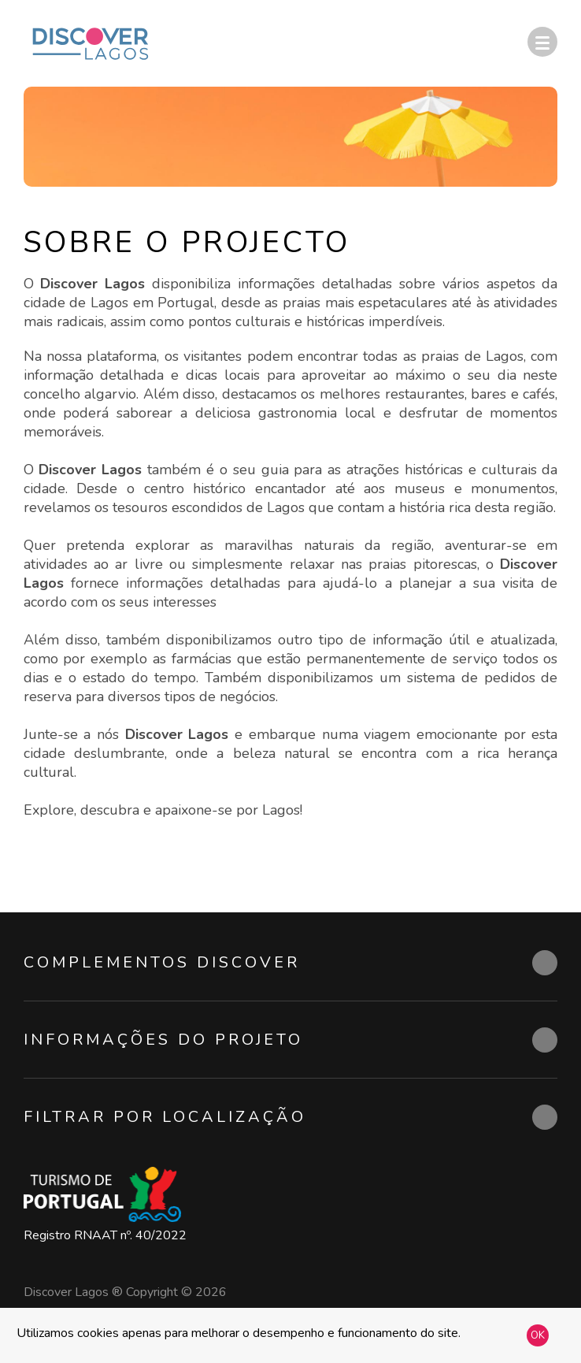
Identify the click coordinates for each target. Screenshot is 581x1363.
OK (538, 1335)
